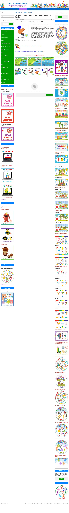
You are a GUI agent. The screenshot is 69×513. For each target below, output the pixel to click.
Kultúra (45, 503)
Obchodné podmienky (64, 503)
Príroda (35, 503)
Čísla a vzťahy (43, 22)
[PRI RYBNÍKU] (18, 72)
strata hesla (12, 16)
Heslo (2, 16)
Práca (42, 503)
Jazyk (28, 503)
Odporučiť (61, 478)
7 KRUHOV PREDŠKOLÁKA (57, 503)
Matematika (31, 503)
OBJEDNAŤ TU (41, 51)
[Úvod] (2, 5)
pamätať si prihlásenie (7, 20)
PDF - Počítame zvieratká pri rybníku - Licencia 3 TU (32, 45)
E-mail (2, 12)
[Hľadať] (67, 13)
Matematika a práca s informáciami (29, 22)
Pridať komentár (49, 95)
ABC (25, 503)
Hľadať (60, 16)
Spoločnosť (38, 503)
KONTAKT (51, 503)
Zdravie (48, 503)
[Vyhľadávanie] (61, 13)
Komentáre (17, 79)
